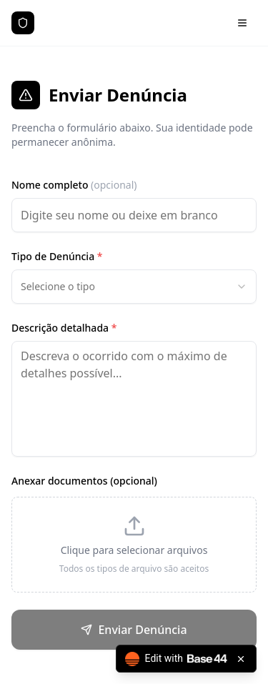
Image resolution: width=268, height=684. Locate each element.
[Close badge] (240, 659)
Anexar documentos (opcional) (84, 480)
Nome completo (74, 185)
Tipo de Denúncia (56, 256)
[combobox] (134, 286)
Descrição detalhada (63, 327)
